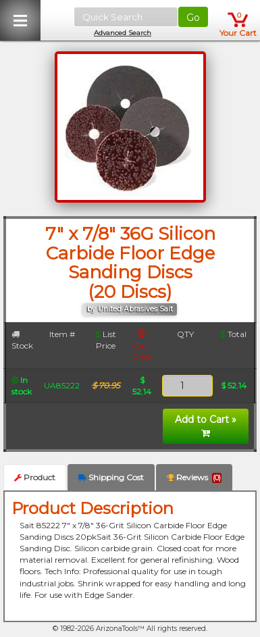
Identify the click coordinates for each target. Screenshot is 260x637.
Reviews (194, 477)
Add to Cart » (205, 425)
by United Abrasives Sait (130, 309)
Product (34, 477)
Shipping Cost (111, 477)
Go (193, 17)
